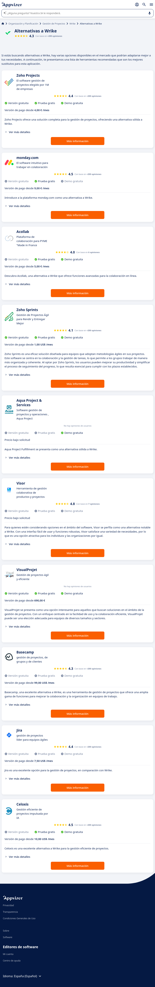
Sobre (6, 930)
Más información (77, 141)
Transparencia (10, 911)
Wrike (72, 23)
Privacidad (8, 905)
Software (7, 937)
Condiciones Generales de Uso (19, 918)
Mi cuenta (8, 954)
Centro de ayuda (11, 960)
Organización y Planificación (23, 23)
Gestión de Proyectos (54, 23)
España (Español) (28, 976)
